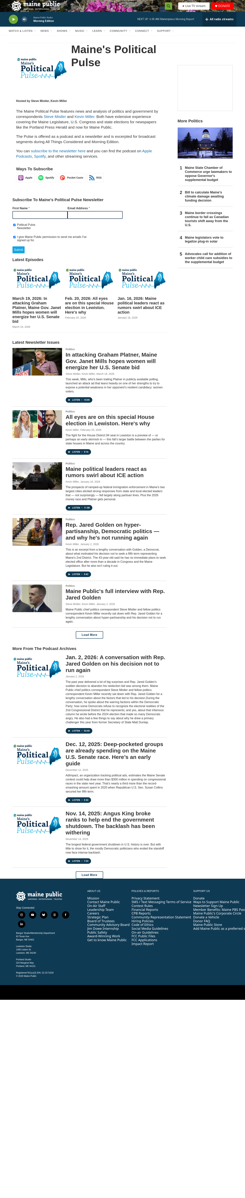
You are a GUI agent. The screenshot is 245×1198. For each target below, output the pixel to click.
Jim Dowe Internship (103, 936)
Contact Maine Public (103, 909)
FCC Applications (144, 947)
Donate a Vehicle (206, 924)
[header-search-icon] (167, 9)
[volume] (24, 27)
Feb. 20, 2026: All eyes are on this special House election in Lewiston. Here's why (89, 312)
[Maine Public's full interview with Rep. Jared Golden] (37, 605)
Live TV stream (194, 9)
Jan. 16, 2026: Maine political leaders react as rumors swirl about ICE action (141, 312)
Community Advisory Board (108, 932)
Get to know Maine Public (107, 947)
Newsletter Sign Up (208, 913)
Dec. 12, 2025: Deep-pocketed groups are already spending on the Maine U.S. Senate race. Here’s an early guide (114, 761)
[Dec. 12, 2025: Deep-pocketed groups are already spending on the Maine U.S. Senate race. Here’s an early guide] (37, 762)
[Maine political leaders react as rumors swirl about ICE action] (37, 483)
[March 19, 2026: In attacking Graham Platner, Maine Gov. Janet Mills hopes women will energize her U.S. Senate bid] (36, 286)
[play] (13, 27)
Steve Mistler (40, 108)
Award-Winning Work (103, 943)
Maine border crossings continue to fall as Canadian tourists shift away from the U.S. (207, 226)
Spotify (40, 163)
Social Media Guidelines (150, 936)
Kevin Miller (58, 108)
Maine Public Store (207, 932)
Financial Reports (145, 917)
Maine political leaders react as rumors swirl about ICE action (106, 479)
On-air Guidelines (145, 939)
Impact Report (143, 951)
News (44, 38)
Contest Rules (142, 913)
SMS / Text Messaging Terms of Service (161, 909)
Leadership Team (100, 917)
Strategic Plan (98, 924)
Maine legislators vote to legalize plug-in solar (204, 247)
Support (164, 38)
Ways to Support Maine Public (216, 909)
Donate (199, 905)
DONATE (226, 10)
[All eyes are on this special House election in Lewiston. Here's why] (37, 431)
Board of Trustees (101, 928)
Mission (93, 905)
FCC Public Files (143, 943)
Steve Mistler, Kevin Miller (80, 381)
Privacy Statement (145, 905)
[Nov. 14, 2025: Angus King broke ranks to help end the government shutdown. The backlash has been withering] (37, 831)
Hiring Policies (143, 928)
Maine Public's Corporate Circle (217, 920)
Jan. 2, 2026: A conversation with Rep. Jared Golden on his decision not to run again (115, 671)
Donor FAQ (201, 928)
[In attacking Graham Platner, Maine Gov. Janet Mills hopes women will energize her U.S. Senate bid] (37, 369)
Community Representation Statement (161, 924)
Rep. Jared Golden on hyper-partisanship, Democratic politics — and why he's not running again (112, 538)
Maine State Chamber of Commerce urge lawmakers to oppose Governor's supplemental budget (208, 181)
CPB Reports (141, 920)
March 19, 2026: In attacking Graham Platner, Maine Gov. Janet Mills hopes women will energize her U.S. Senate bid (36, 317)
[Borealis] (205, 95)
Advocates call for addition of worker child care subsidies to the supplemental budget (208, 265)
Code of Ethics (142, 932)
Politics (70, 356)
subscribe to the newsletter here (58, 158)
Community (118, 38)
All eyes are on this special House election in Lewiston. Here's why (110, 427)
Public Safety (97, 939)
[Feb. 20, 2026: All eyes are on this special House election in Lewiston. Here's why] (89, 286)
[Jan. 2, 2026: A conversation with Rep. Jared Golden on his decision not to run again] (37, 675)
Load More (89, 642)
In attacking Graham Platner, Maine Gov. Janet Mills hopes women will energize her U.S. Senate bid (111, 368)
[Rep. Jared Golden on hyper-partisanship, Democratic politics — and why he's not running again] (37, 539)
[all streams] (219, 26)
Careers (93, 920)
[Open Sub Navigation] (35, 38)
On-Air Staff (96, 913)
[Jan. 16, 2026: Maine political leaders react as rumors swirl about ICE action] (142, 286)
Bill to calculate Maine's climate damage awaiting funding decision (204, 204)
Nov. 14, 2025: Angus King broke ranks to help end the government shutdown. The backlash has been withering (110, 830)
